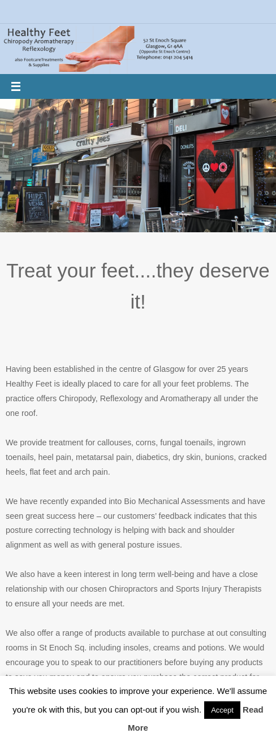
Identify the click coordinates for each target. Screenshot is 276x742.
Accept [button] (222, 710)
